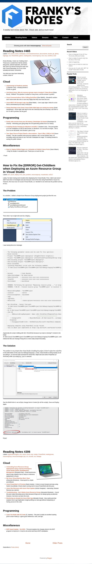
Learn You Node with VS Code (15, 514)
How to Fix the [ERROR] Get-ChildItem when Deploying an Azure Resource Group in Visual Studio (32, 168)
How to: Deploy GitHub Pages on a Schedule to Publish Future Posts (28, 149)
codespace (22, 53)
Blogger (49, 558)
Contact (65, 37)
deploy (17, 174)
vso (35, 456)
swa (45, 55)
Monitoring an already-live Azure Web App (19, 498)
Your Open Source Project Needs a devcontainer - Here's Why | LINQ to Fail (30, 133)
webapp (38, 456)
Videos (34, 37)
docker (50, 53)
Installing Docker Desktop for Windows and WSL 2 (22, 126)
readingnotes (27, 55)
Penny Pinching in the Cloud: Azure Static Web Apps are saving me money (30, 107)
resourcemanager (17, 456)
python (21, 55)
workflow (50, 55)
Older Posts (57, 543)
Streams (45, 37)
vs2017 (51, 174)
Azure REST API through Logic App (17, 102)
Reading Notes (21, 37)
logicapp (5, 55)
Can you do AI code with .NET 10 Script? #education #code (78, 69)
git (53, 53)
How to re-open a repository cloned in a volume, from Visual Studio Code (82, 115)
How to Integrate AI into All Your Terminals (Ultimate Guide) (78, 55)
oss (10, 55)
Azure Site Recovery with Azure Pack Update (20, 488)
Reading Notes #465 (16, 51)
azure (13, 53)
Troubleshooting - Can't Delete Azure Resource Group (23, 492)
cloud (16, 53)
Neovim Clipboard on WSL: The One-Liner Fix (82, 149)
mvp (31, 454)
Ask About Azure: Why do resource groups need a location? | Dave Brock (29, 92)
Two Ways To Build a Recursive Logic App (82, 133)
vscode (31, 456)
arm (9, 174)
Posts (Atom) (15, 547)
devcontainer (43, 53)
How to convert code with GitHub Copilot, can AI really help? (82, 79)
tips (24, 456)
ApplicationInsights (13, 454)
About (75, 37)
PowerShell (15, 55)
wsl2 (54, 55)
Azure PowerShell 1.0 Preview (15, 484)
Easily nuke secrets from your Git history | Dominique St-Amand (26, 121)
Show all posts (46, 45)
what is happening (74, 62)
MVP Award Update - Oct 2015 (15, 529)
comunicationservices (32, 53)
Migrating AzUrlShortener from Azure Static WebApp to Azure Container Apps (82, 98)
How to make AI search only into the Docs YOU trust (78, 59)
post (24, 174)
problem (28, 174)
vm (27, 456)
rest (43, 55)
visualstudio (44, 174)
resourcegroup (36, 55)
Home (27, 543)
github (56, 53)
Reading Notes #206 (16, 451)
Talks (55, 37)
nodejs (36, 454)
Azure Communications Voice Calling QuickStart (21, 97)
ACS (9, 53)
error (20, 174)
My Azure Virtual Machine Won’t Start (18, 478)
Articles (7, 37)
